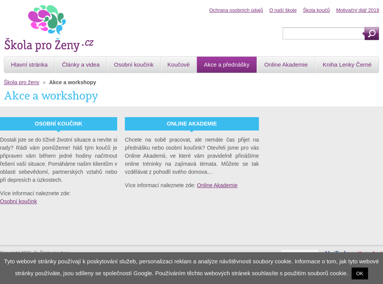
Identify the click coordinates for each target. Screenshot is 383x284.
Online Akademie (217, 185)
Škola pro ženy (21, 82)
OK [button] (359, 273)
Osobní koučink (18, 201)
